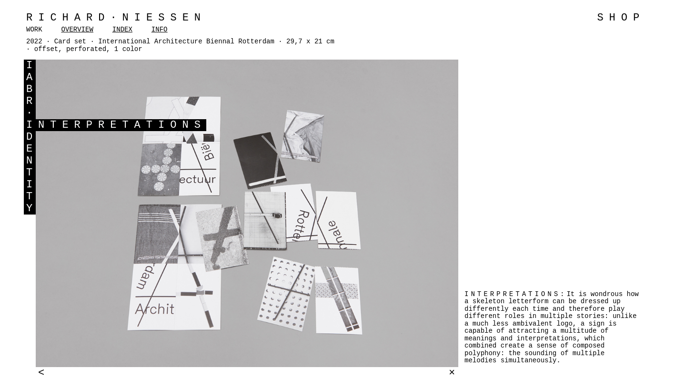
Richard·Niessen (116, 18)
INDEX (122, 29)
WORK (34, 29)
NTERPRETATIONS (122, 125)
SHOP (621, 18)
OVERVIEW (77, 29)
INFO (159, 29)
